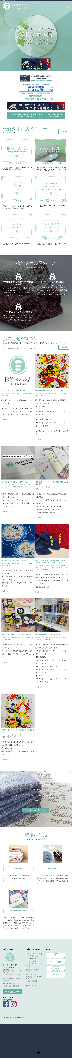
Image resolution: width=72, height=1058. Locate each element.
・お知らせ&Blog (31, 986)
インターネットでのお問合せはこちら (35, 810)
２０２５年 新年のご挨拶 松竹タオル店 (16, 635)
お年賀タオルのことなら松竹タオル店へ (15, 482)
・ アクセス (29, 983)
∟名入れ (29, 967)
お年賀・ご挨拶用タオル (19, 487)
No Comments (5, 395)
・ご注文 (28, 972)
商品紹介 (4, 487)
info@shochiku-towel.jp (14, 978)
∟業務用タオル (32, 958)
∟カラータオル (32, 961)
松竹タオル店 (12, 393)
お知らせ (38, 639)
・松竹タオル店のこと (32, 974)
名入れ (10, 487)
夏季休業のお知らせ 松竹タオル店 (13, 560)
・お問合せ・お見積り (32, 970)
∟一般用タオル (32, 956)
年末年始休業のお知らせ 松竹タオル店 (49, 390)
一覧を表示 (63, 131)
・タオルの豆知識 (31, 981)
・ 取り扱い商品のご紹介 (33, 954)
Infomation (30, 393)
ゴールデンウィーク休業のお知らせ (13, 390)
